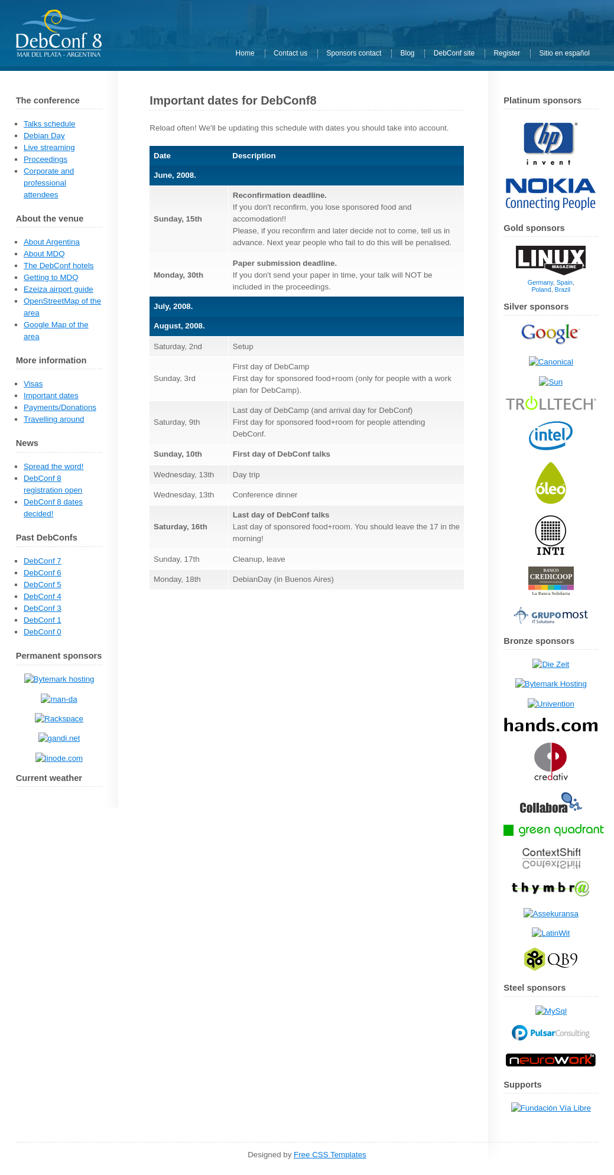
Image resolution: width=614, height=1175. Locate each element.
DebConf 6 (42, 572)
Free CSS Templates (330, 1154)
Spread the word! (54, 466)
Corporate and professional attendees (49, 183)
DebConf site (454, 54)
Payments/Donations (60, 407)
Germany (540, 282)
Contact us (290, 54)
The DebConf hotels (59, 265)
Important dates (51, 395)
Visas (33, 383)
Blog (408, 54)
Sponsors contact (354, 54)
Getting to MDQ (51, 277)
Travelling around (54, 419)
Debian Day (44, 135)
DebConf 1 (42, 620)
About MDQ (44, 253)
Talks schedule (49, 123)
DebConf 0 (42, 631)
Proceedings (45, 159)
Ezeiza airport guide (58, 289)
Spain (565, 282)
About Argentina (52, 241)
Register (506, 54)
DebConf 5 (42, 584)
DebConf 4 (42, 596)
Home (245, 54)
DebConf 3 (42, 608)
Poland (541, 289)
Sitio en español (564, 54)
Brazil (563, 289)
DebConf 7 (42, 560)
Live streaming (49, 147)
